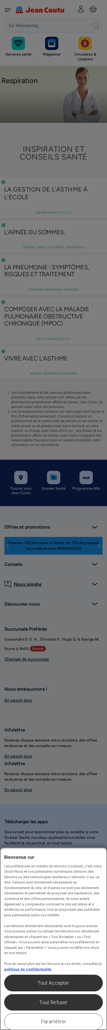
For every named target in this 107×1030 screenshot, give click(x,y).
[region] (53, 939)
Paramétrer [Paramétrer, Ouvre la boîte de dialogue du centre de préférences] (53, 1021)
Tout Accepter (53, 983)
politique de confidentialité (27, 969)
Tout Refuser (53, 1002)
